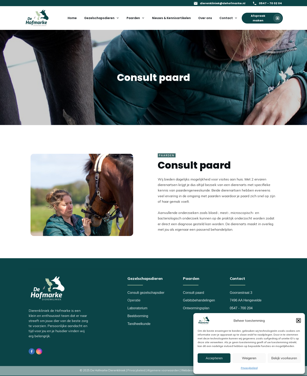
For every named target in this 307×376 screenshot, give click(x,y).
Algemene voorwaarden (163, 370)
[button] (298, 320)
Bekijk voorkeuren (284, 358)
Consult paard (193, 292)
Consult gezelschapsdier (145, 292)
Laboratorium (137, 308)
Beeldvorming (137, 316)
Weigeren (249, 358)
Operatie (133, 300)
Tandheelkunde (139, 324)
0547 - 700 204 (241, 308)
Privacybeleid (249, 367)
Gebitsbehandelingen (199, 300)
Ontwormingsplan (196, 308)
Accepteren (214, 358)
